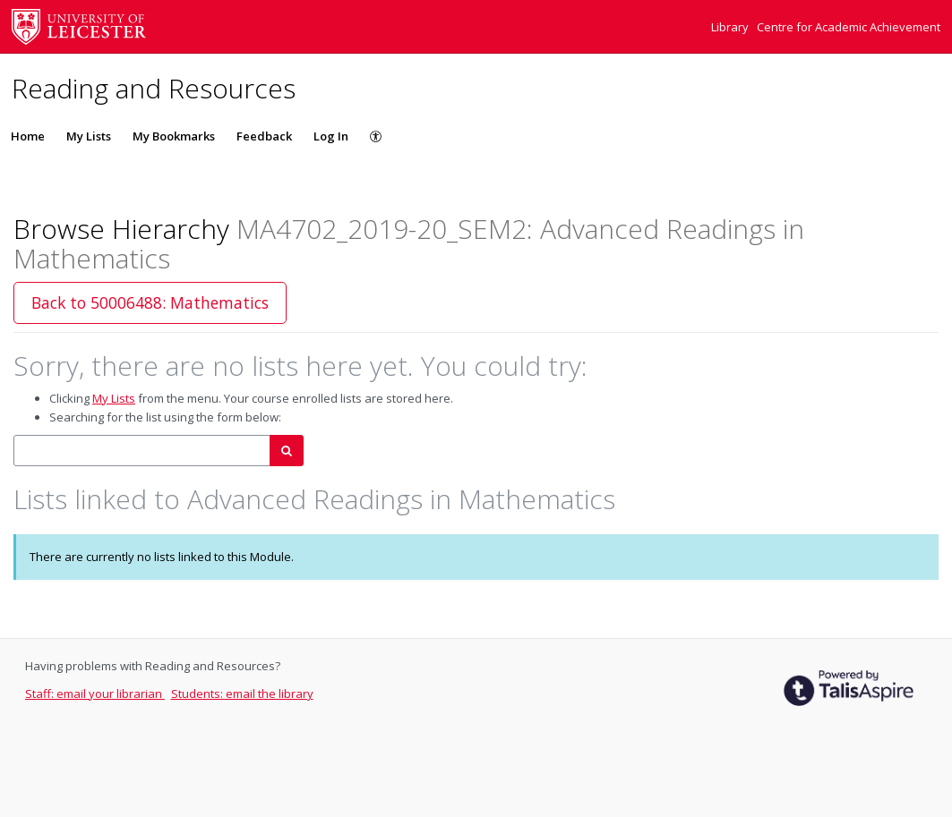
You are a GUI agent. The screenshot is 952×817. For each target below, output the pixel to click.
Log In (330, 136)
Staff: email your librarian (95, 693)
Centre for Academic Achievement (848, 27)
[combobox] (141, 450)
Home (28, 136)
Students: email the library (242, 693)
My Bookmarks (174, 136)
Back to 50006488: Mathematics (150, 302)
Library (731, 27)
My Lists (88, 136)
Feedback (264, 136)
